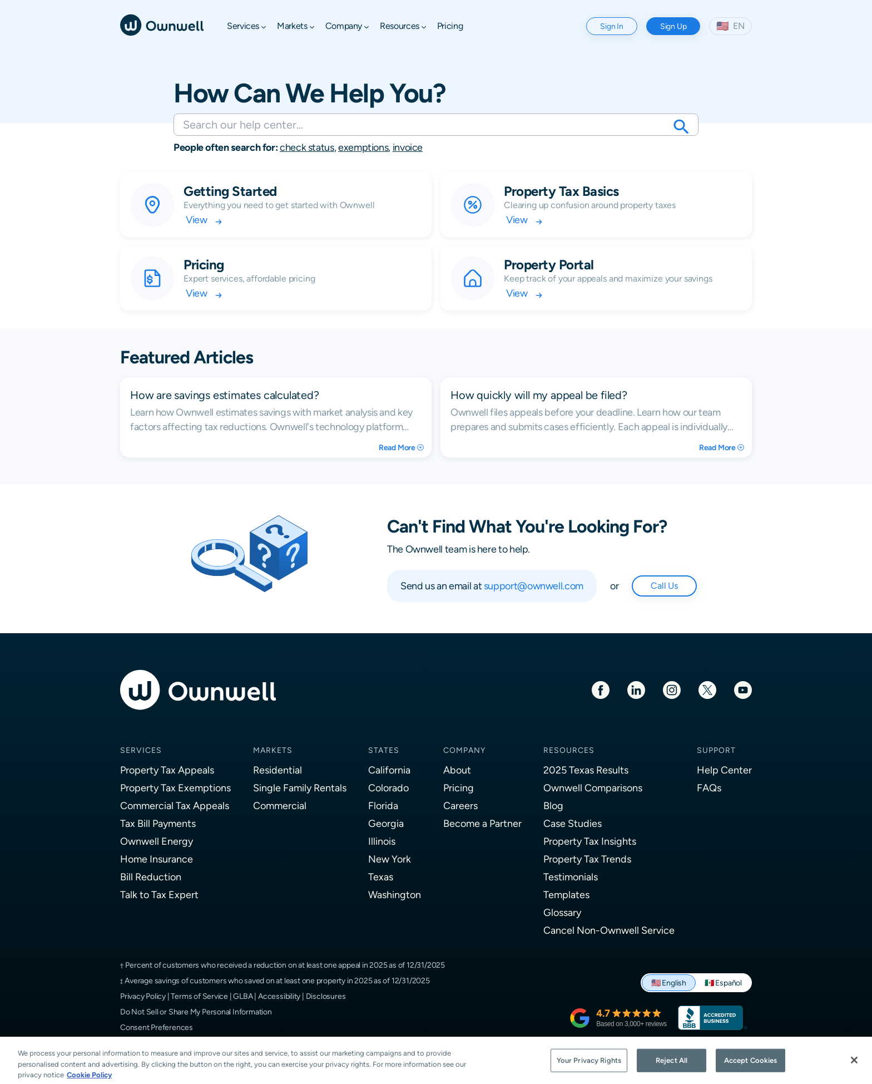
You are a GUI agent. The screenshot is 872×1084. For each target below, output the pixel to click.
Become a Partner (482, 823)
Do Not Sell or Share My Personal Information (196, 1011)
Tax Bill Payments (158, 823)
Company (464, 750)
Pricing (458, 788)
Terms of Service (199, 996)
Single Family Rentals (299, 788)
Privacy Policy (143, 996)
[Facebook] (601, 689)
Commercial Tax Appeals (174, 805)
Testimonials (570, 877)
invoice (408, 147)
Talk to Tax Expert (159, 894)
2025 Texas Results (585, 770)
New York (389, 859)
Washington (394, 894)
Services (141, 750)
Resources (568, 750)
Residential (277, 770)
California (389, 770)
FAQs (709, 788)
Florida (383, 805)
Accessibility (279, 996)
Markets (273, 750)
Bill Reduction (150, 877)
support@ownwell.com (533, 586)
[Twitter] (707, 689)
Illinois (381, 841)
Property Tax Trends (587, 859)
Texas (380, 877)
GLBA (242, 996)
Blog (553, 805)
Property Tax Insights (589, 841)
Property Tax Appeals (167, 770)
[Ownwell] (162, 24)
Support (716, 750)
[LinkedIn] (636, 689)
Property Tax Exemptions (175, 788)
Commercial (279, 805)
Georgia (386, 823)
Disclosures (326, 996)
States (383, 750)
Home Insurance (156, 859)
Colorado (388, 788)
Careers (460, 805)
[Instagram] (672, 689)
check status (307, 147)
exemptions (363, 147)
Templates (566, 894)
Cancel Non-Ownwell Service (609, 930)
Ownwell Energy (156, 841)
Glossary (562, 912)
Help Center (724, 770)
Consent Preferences (156, 1027)
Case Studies (572, 823)
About (457, 770)
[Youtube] (743, 689)
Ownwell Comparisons (592, 788)
